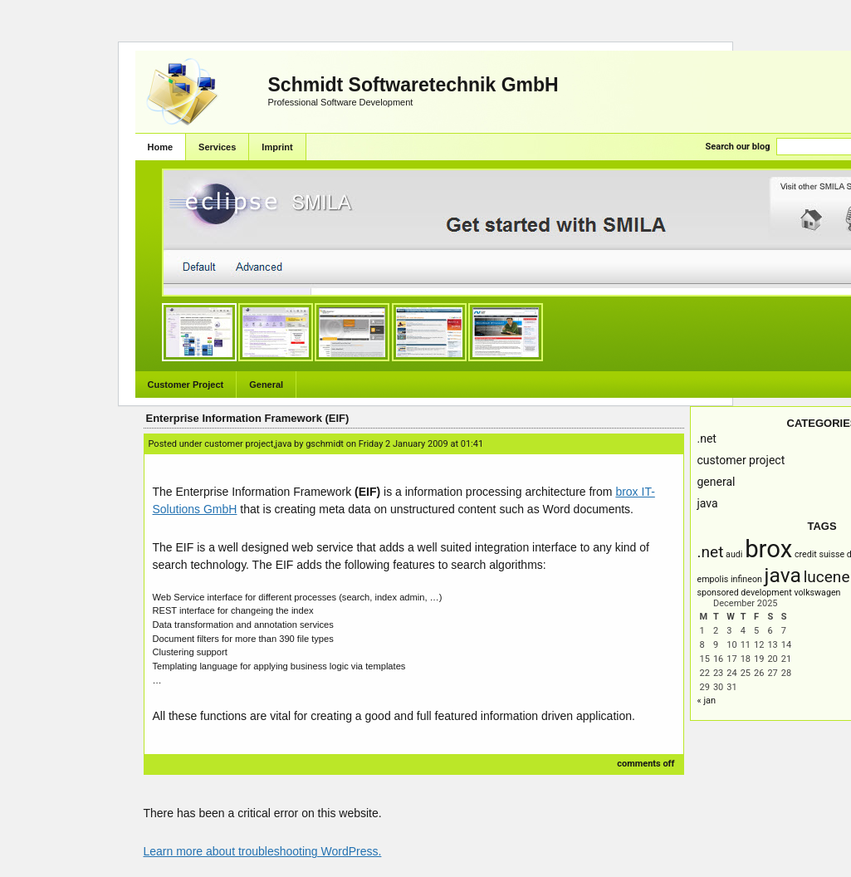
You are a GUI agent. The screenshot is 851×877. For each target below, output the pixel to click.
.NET (707, 438)
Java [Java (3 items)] (783, 575)
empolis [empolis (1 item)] (713, 579)
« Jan (707, 700)
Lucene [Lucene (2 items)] (827, 576)
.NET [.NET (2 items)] (710, 551)
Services (217, 147)
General (266, 385)
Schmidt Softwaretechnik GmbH (413, 85)
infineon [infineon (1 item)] (746, 579)
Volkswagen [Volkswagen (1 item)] (817, 592)
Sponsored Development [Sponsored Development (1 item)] (744, 592)
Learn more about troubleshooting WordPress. (263, 851)
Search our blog (738, 146)
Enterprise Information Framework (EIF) (248, 418)
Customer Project (186, 385)
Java (707, 503)
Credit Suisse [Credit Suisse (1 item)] (819, 554)
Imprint (277, 147)
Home (161, 147)
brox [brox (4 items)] (768, 549)
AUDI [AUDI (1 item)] (734, 554)
